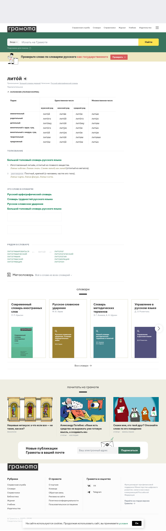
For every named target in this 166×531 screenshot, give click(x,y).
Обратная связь (56, 493)
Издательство (145, 28)
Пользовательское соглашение (63, 505)
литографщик (14, 262)
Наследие (73, 436)
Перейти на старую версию (137, 503)
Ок (137, 523)
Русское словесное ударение (25, 204)
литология (60, 257)
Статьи (63, 436)
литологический (63, 254)
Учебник (132, 28)
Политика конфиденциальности (64, 501)
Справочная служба (81, 28)
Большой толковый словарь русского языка (34, 160)
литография (13, 257)
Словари (97, 28)
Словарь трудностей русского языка (30, 199)
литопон (59, 262)
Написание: (45, 84)
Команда (53, 489)
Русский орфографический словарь (29, 194)
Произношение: (13, 84)
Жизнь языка (128, 432)
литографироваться (18, 252)
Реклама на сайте (57, 497)
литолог (59, 252)
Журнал (122, 28)
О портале (53, 486)
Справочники (110, 28)
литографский (15, 259)
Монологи (11, 432)
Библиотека (13, 497)
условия (123, 523)
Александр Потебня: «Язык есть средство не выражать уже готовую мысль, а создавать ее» (82, 429)
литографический (17, 254)
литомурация (61, 259)
